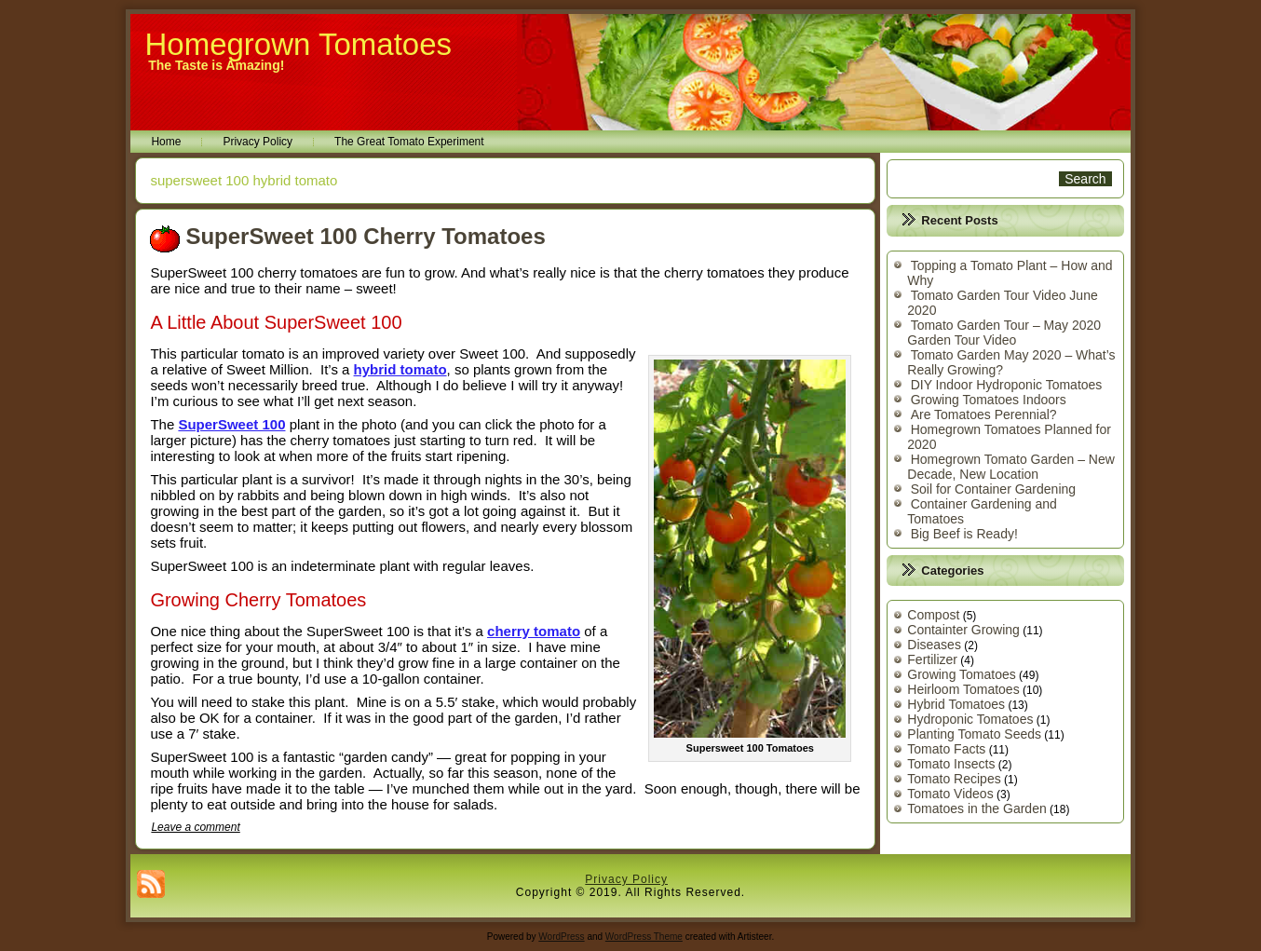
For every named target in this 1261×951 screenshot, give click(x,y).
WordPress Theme (644, 936)
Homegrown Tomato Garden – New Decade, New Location (1011, 467)
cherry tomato (533, 631)
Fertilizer (932, 659)
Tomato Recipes (953, 778)
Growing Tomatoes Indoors (988, 399)
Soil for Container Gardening (993, 489)
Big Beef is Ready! (964, 533)
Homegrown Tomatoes (298, 44)
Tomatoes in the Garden (976, 808)
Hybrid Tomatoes (956, 704)
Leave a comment (195, 827)
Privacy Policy (257, 141)
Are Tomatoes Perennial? (984, 414)
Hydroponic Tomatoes (970, 719)
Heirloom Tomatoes (963, 689)
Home (166, 141)
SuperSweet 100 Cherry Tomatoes (365, 236)
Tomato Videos (950, 793)
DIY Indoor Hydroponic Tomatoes (1007, 384)
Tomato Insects (951, 763)
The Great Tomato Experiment (409, 141)
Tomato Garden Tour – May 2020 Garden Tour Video (1004, 332)
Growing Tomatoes (961, 674)
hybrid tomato (400, 369)
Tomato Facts (946, 748)
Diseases (934, 644)
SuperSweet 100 (231, 424)
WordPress (561, 936)
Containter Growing (963, 629)
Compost (933, 614)
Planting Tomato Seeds (974, 734)
